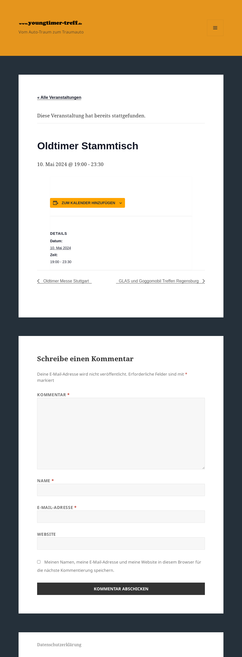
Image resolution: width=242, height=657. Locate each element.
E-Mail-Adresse (57, 507)
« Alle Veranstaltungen (59, 97)
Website (46, 534)
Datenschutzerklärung (59, 644)
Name (45, 480)
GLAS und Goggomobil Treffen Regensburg (159, 281)
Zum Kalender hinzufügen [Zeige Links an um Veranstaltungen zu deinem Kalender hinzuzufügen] (88, 203)
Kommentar (53, 394)
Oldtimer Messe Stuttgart (65, 281)
